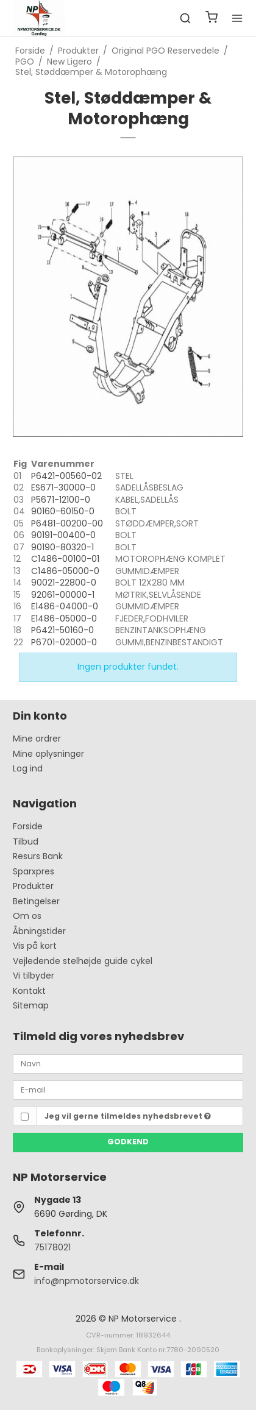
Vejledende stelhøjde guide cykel (82, 961)
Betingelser (36, 901)
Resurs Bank (38, 856)
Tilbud (25, 841)
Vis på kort (35, 946)
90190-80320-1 (62, 547)
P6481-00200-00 (67, 523)
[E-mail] (128, 1089)
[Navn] (128, 1063)
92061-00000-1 (62, 595)
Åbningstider (39, 931)
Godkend (128, 1141)
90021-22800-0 (63, 582)
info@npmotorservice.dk (86, 1281)
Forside (28, 826)
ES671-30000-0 (63, 487)
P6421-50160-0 (62, 630)
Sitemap (31, 1005)
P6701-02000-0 (64, 642)
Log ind (28, 768)
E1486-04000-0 (64, 606)
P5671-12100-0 (60, 500)
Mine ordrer (37, 738)
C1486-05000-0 (65, 571)
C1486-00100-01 (65, 559)
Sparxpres (33, 871)
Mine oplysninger (48, 754)
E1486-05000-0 (64, 618)
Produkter (33, 886)
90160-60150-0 (62, 511)
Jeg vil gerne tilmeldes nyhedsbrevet (127, 1116)
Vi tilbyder (33, 975)
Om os (27, 916)
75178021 (52, 1247)
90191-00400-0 (63, 535)
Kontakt (29, 991)
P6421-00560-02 (66, 476)
